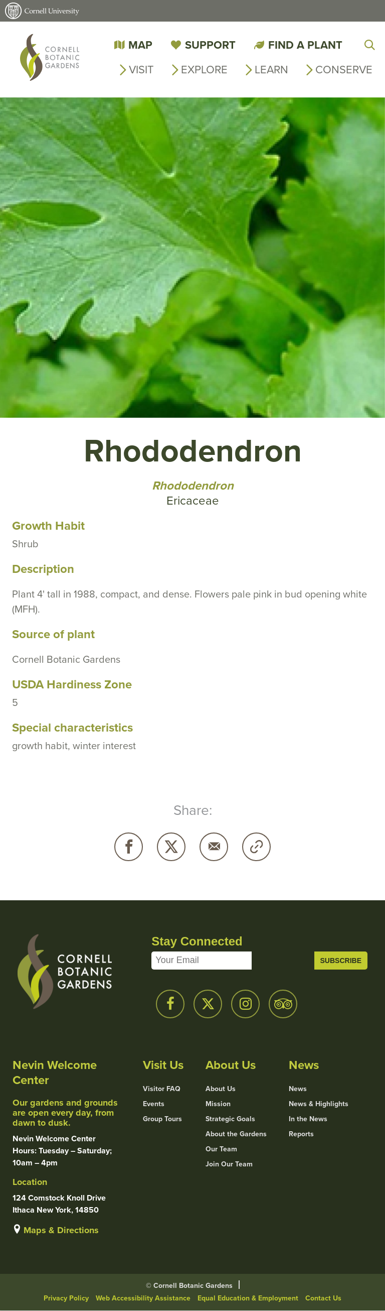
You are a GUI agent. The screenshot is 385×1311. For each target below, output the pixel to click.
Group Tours (162, 1119)
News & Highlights (318, 1104)
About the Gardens (236, 1134)
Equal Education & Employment (248, 1298)
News (298, 1089)
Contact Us (323, 1298)
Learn (271, 69)
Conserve (343, 69)
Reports (301, 1134)
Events (153, 1104)
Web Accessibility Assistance (143, 1298)
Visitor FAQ (161, 1089)
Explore (204, 69)
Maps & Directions (61, 1230)
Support (210, 45)
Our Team (221, 1149)
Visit (141, 69)
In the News (308, 1119)
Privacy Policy (66, 1298)
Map (140, 45)
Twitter (171, 846)
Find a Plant (305, 45)
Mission (218, 1104)
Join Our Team (229, 1164)
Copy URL (256, 846)
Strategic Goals (230, 1119)
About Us (221, 1089)
